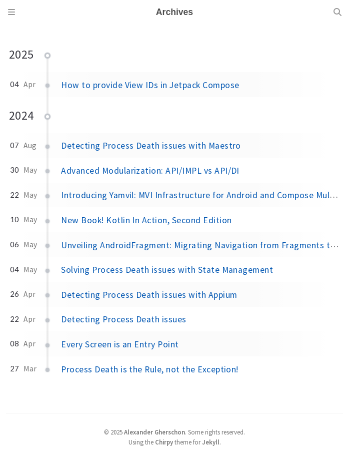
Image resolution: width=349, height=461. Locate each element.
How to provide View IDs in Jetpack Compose (150, 85)
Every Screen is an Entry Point (119, 344)
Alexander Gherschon (154, 432)
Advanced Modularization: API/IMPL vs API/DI (150, 170)
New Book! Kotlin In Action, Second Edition (146, 220)
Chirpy (164, 442)
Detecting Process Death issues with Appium (149, 294)
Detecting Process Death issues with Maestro (151, 145)
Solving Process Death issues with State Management (167, 269)
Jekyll (211, 442)
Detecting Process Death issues (123, 319)
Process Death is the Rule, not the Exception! (149, 369)
